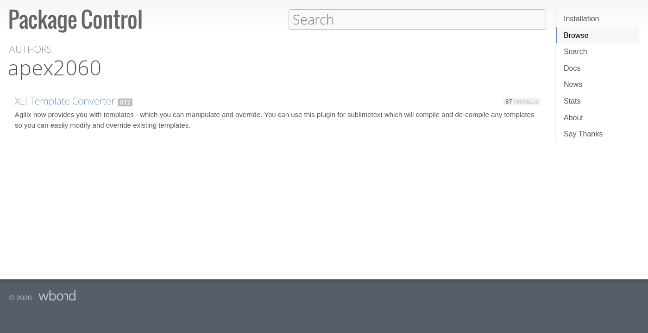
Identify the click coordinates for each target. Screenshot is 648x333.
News (573, 84)
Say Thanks (583, 134)
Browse (576, 35)
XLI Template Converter (65, 100)
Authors (30, 49)
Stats (572, 101)
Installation (581, 19)
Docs (572, 68)
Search (575, 52)
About (573, 118)
